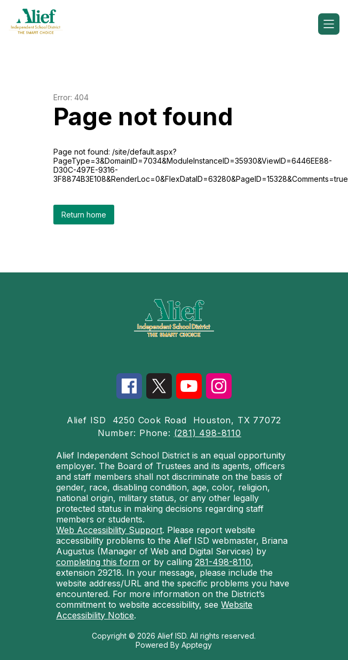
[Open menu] (328, 24)
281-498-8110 (223, 562)
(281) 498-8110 (207, 433)
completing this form (97, 562)
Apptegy (196, 644)
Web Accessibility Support (109, 530)
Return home (83, 214)
